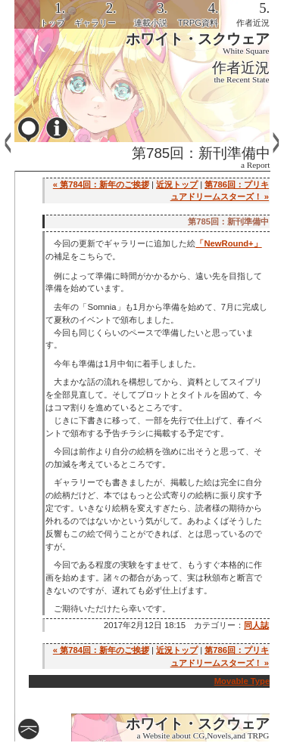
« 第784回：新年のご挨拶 (101, 184)
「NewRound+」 (228, 243)
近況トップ (177, 184)
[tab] (40, 14)
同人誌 (256, 625)
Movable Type (242, 681)
